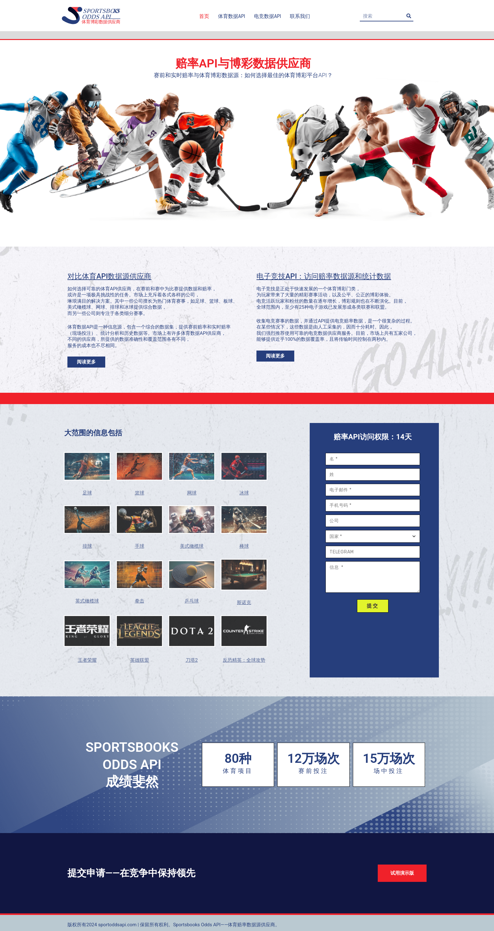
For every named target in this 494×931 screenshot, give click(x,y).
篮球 (139, 493)
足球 (87, 493)
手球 (139, 546)
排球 (87, 546)
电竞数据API (267, 16)
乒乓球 (192, 601)
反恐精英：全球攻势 (244, 660)
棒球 (244, 546)
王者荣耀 (87, 660)
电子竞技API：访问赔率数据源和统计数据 (323, 276)
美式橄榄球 (192, 546)
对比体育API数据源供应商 (109, 276)
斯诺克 (244, 602)
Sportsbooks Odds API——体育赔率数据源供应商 (224, 925)
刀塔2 (192, 660)
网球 (192, 493)
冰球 (244, 493)
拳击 (139, 601)
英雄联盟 (139, 660)
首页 (204, 16)
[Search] (408, 16)
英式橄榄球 (87, 601)
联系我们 (300, 16)
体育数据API (231, 16)
